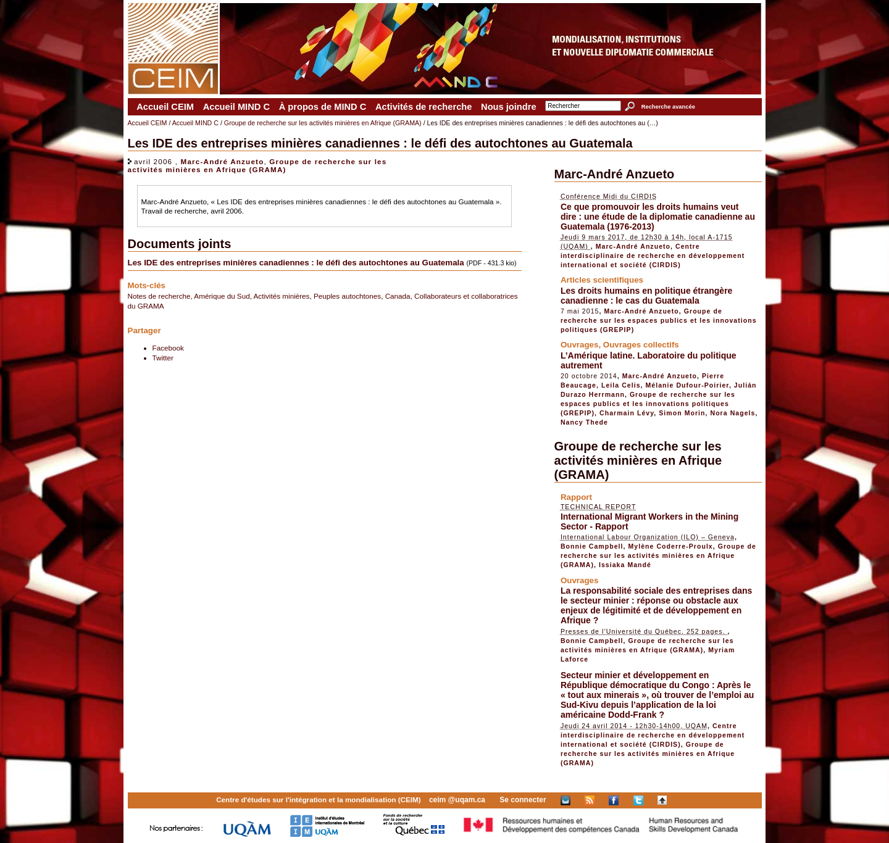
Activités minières (282, 296)
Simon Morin (682, 413)
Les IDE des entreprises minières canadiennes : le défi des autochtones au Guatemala (296, 262)
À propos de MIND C (323, 107)
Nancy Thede (584, 422)
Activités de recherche (423, 107)
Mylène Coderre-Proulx (670, 546)
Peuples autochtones (347, 296)
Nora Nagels (733, 413)
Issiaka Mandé (625, 564)
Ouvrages (580, 344)
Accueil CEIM (165, 107)
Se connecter (522, 799)
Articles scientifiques (602, 279)
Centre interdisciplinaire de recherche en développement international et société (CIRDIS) (653, 255)
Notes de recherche (159, 296)
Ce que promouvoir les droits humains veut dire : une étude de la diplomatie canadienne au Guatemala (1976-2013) (658, 216)
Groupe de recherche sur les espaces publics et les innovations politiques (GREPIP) (659, 320)
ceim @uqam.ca (457, 799)
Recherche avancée (668, 107)
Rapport (576, 497)
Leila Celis (621, 385)
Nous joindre (508, 107)
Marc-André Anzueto (222, 161)
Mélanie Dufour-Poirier (687, 385)
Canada (398, 296)
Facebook (168, 348)
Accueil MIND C (236, 107)
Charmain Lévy (626, 413)
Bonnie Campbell (592, 546)
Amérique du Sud (221, 296)
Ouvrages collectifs (641, 344)
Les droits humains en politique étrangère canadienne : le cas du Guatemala (647, 295)
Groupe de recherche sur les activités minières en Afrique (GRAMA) (323, 123)
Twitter (162, 358)
